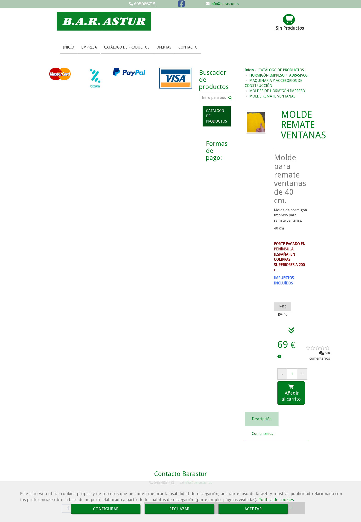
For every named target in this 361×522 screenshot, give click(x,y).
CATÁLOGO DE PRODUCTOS (126, 47)
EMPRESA (89, 47)
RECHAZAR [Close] (179, 508)
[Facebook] (181, 5)
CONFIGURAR (106, 508)
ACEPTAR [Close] (253, 508)
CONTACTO (188, 47)
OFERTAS (164, 47)
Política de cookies (276, 499)
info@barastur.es (224, 4)
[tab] (262, 419)
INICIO (68, 47)
